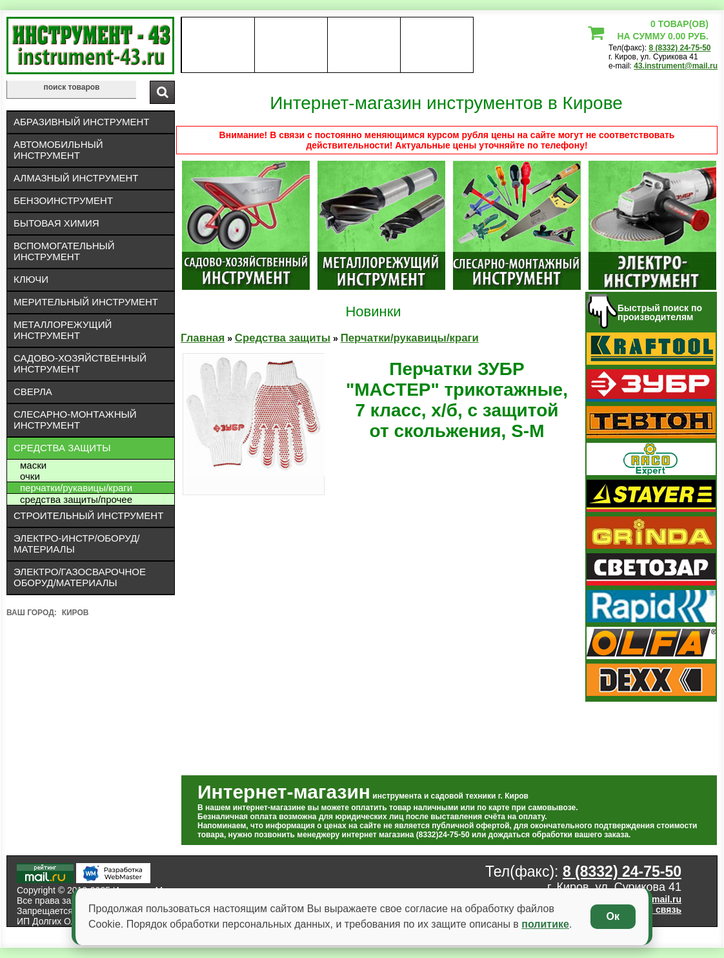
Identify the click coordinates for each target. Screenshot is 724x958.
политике (545, 924)
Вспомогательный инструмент (64, 251)
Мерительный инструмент (86, 301)
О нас (218, 45)
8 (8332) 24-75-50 (679, 47)
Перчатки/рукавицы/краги (76, 487)
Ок (613, 916)
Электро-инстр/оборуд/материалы (77, 544)
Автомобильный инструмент (58, 150)
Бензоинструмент (63, 200)
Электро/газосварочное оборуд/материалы (80, 577)
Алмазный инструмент (76, 177)
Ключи (31, 279)
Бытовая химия (56, 223)
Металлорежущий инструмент (63, 330)
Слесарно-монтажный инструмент (75, 420)
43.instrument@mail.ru (676, 65)
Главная (203, 338)
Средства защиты (62, 447)
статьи (436, 45)
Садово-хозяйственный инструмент (80, 363)
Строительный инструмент (88, 515)
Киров (75, 612)
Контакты (364, 45)
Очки (30, 476)
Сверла (33, 391)
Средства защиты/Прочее (76, 499)
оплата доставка (291, 45)
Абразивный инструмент (81, 121)
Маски (33, 465)
